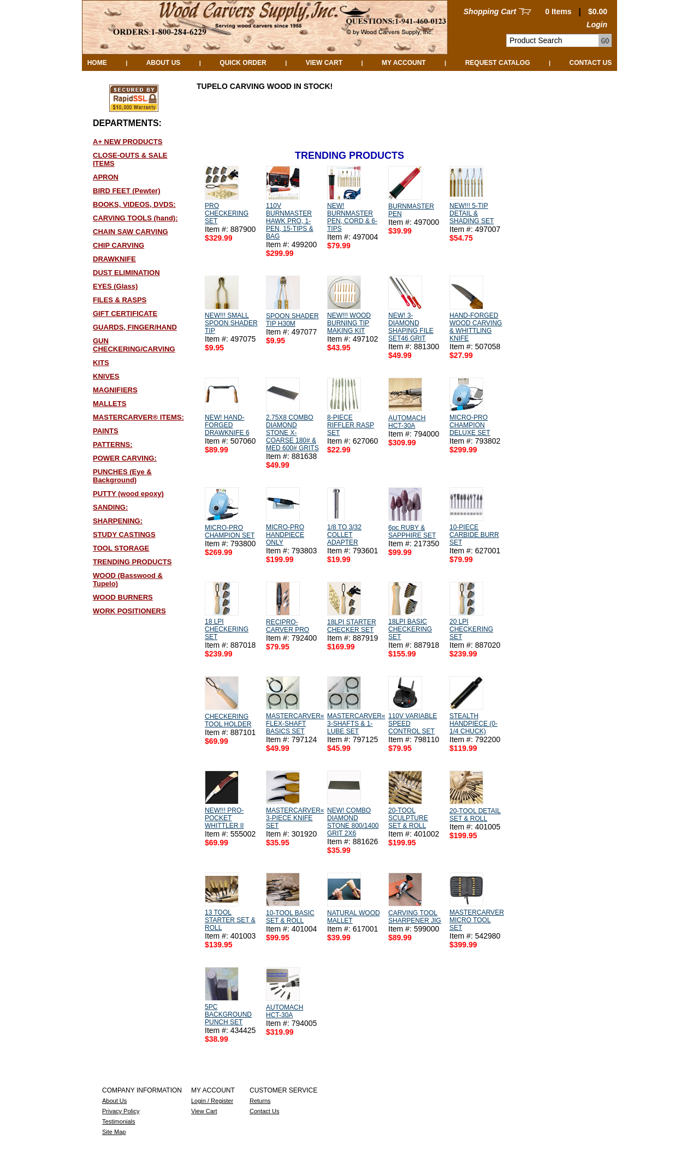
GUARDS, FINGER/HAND (135, 327)
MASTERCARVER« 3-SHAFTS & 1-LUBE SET (356, 723)
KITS (101, 363)
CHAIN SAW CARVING (130, 232)
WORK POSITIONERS (129, 611)
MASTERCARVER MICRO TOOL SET (476, 920)
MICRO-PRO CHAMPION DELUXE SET (469, 425)
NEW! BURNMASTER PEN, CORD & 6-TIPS (352, 217)
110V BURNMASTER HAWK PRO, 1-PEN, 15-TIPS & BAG (289, 221)
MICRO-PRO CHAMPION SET (229, 531)
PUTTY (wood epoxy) (128, 494)
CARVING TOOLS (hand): (135, 218)
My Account (404, 63)
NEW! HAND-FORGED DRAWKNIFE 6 (227, 425)
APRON (106, 177)
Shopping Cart (490, 11)
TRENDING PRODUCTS (132, 562)
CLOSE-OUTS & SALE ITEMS (130, 159)
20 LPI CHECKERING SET (471, 629)
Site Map (114, 1132)
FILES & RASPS (119, 300)
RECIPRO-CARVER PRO (287, 626)
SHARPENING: (118, 521)
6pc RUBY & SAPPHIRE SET (412, 531)
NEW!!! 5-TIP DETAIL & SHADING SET (471, 213)
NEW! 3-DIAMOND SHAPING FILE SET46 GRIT (411, 327)
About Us (163, 63)
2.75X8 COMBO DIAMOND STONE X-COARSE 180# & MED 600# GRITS (292, 433)
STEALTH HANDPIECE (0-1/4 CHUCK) (473, 723)
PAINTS (106, 431)
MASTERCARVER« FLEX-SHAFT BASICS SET (295, 723)
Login (597, 24)
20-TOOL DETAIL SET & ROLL (475, 814)
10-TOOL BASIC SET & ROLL (290, 916)
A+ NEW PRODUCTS (127, 142)
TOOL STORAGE (121, 548)
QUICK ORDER (243, 63)
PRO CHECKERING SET (226, 213)
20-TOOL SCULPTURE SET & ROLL (408, 818)
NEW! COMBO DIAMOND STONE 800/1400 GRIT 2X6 (353, 822)
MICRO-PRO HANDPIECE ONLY (285, 534)
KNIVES (106, 376)
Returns (260, 1100)
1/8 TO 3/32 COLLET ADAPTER (344, 534)
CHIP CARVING (118, 245)
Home (97, 63)
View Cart (324, 63)
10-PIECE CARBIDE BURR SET (474, 534)
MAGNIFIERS (115, 390)
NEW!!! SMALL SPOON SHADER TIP (231, 323)
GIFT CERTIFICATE (125, 313)
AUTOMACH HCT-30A (406, 421)
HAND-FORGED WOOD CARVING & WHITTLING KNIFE (475, 327)
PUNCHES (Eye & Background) (122, 476)
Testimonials (118, 1121)
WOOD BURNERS (123, 597)
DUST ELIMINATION (126, 272)
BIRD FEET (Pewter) (127, 191)
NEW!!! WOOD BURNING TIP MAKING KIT (349, 323)
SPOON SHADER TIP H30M (292, 319)
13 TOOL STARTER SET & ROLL (230, 920)
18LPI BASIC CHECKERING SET (410, 629)
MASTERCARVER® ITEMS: (138, 417)
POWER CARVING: (125, 458)
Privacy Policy (120, 1111)
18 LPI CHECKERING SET (226, 629)
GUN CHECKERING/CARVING (134, 345)
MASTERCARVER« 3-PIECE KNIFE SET (295, 818)
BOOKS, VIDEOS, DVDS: (134, 204)
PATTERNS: (112, 444)
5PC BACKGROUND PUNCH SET (228, 1014)
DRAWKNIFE (114, 259)
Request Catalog (497, 63)
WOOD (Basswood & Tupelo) (128, 579)
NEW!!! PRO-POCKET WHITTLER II (224, 818)
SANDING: (110, 507)
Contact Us (591, 63)
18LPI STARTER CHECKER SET (351, 626)
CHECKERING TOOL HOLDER (228, 720)
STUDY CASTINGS (124, 534)
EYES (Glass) (115, 286)
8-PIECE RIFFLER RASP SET (350, 425)
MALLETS (109, 403)
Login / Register (212, 1100)
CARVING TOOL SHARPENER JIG (414, 916)
